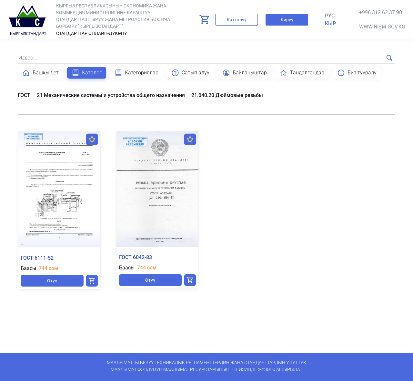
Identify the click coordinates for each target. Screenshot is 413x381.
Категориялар (136, 73)
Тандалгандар (302, 73)
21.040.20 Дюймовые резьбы (227, 95)
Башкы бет (40, 73)
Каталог (87, 73)
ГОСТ (24, 95)
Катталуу (237, 19)
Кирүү (287, 19)
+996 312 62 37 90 (380, 12)
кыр (330, 23)
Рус (330, 16)
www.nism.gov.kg (382, 27)
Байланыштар (244, 73)
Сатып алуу (190, 73)
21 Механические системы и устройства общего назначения (111, 95)
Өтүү (52, 280)
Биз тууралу (357, 73)
